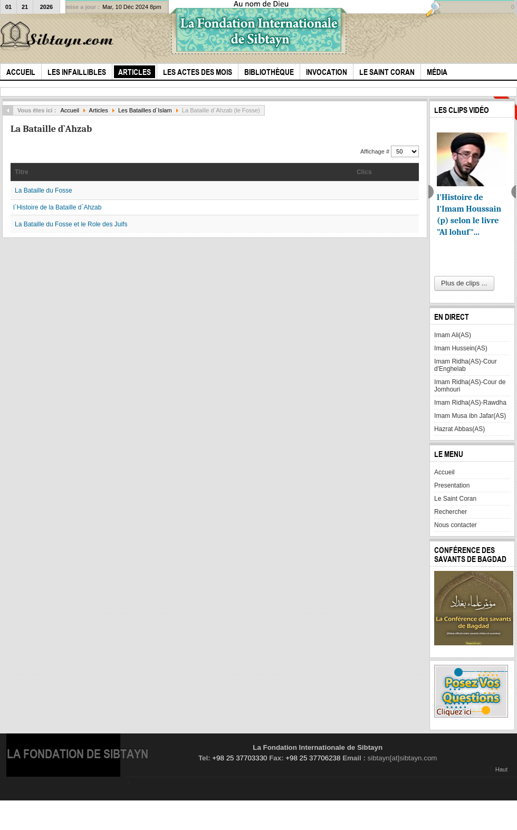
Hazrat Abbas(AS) (459, 429)
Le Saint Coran (455, 498)
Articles (98, 110)
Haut (501, 769)
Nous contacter (455, 525)
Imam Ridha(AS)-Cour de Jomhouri (469, 385)
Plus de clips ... (464, 283)
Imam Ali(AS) (452, 335)
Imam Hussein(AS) (460, 348)
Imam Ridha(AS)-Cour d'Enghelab (465, 365)
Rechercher (450, 512)
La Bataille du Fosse (43, 190)
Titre (21, 172)
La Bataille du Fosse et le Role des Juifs (71, 224)
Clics (364, 172)
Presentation (452, 485)
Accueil (69, 110)
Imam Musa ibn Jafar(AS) (470, 415)
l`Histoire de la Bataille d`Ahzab (57, 207)
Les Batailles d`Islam (145, 110)
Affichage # (375, 151)
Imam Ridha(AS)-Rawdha (470, 402)
